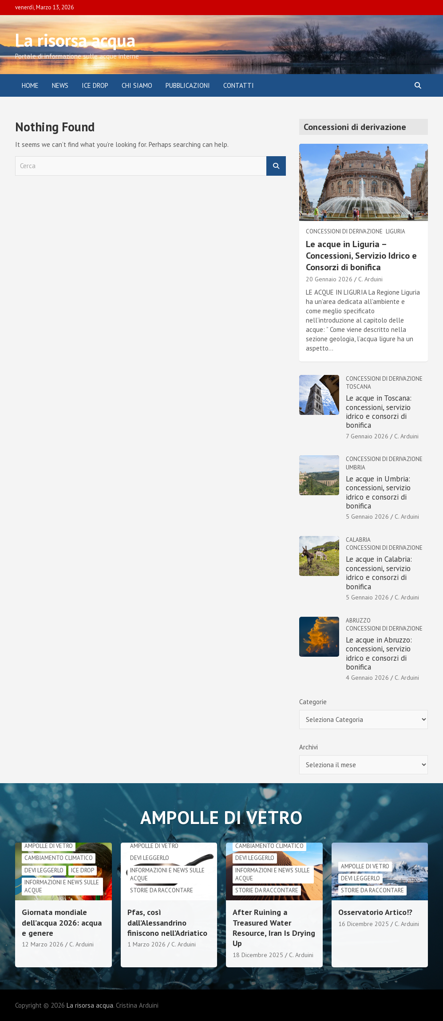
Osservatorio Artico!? (375, 912)
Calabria (358, 540)
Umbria (355, 467)
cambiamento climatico (58, 858)
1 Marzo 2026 (146, 944)
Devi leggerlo (43, 870)
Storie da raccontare (161, 890)
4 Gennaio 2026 (367, 678)
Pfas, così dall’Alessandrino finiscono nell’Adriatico (167, 922)
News (60, 85)
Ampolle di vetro (48, 846)
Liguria (395, 231)
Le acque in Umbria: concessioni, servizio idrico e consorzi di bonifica (378, 492)
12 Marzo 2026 (42, 944)
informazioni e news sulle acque (61, 886)
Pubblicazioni (188, 85)
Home (30, 85)
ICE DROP (95, 85)
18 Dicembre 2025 (258, 955)
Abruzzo (358, 620)
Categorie (313, 702)
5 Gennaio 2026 (367, 516)
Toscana (358, 386)
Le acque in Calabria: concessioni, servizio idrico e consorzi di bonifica (379, 572)
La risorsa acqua (75, 39)
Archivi (308, 747)
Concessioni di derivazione (344, 231)
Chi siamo (137, 85)
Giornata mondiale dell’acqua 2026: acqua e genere (62, 922)
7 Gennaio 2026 (367, 436)
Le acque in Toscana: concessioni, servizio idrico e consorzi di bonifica (378, 411)
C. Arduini (370, 279)
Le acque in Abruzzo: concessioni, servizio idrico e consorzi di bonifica (379, 653)
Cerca (276, 166)
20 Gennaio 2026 (329, 279)
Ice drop (82, 870)
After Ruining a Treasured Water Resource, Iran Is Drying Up (274, 927)
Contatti (238, 85)
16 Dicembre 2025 (363, 924)
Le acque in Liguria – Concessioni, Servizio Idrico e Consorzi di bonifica (361, 255)
